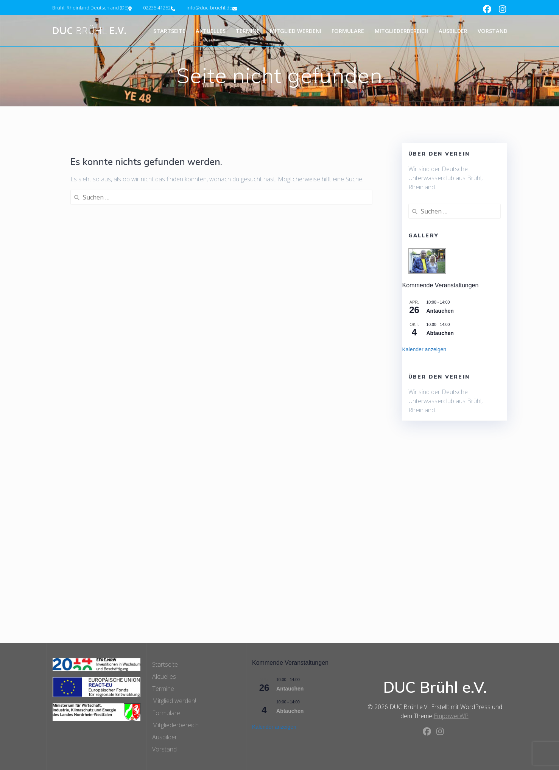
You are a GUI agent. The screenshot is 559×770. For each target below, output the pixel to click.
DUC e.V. (89, 31)
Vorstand (493, 30)
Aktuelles (211, 30)
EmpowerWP (451, 716)
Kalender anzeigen (424, 349)
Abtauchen (440, 333)
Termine (248, 30)
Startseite (169, 30)
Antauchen (440, 311)
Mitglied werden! (295, 30)
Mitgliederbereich (401, 30)
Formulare (348, 30)
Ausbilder (453, 30)
